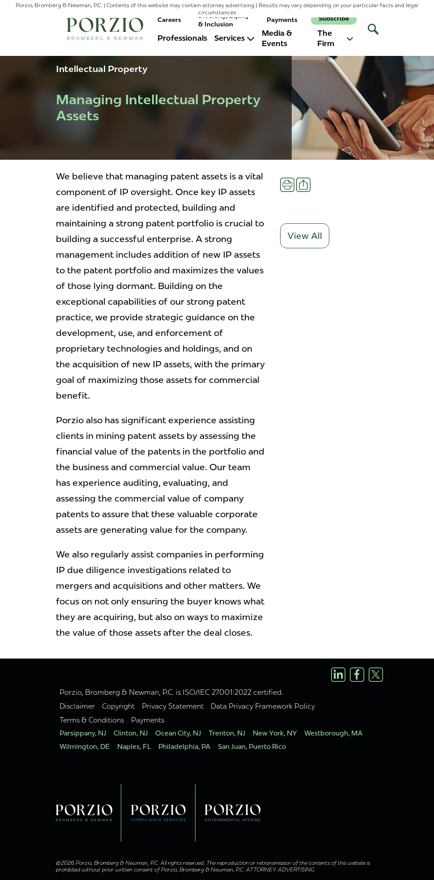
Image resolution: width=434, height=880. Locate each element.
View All (304, 235)
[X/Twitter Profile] (376, 674)
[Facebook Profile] (357, 674)
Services (234, 38)
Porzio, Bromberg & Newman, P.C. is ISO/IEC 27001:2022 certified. (171, 692)
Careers (169, 20)
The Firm (335, 38)
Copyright (118, 705)
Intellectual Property (102, 69)
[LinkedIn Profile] (338, 674)
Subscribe (334, 18)
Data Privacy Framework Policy (263, 705)
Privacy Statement (173, 705)
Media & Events (277, 38)
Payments (282, 20)
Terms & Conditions (92, 719)
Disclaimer (77, 705)
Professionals (182, 38)
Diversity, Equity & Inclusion (223, 20)
